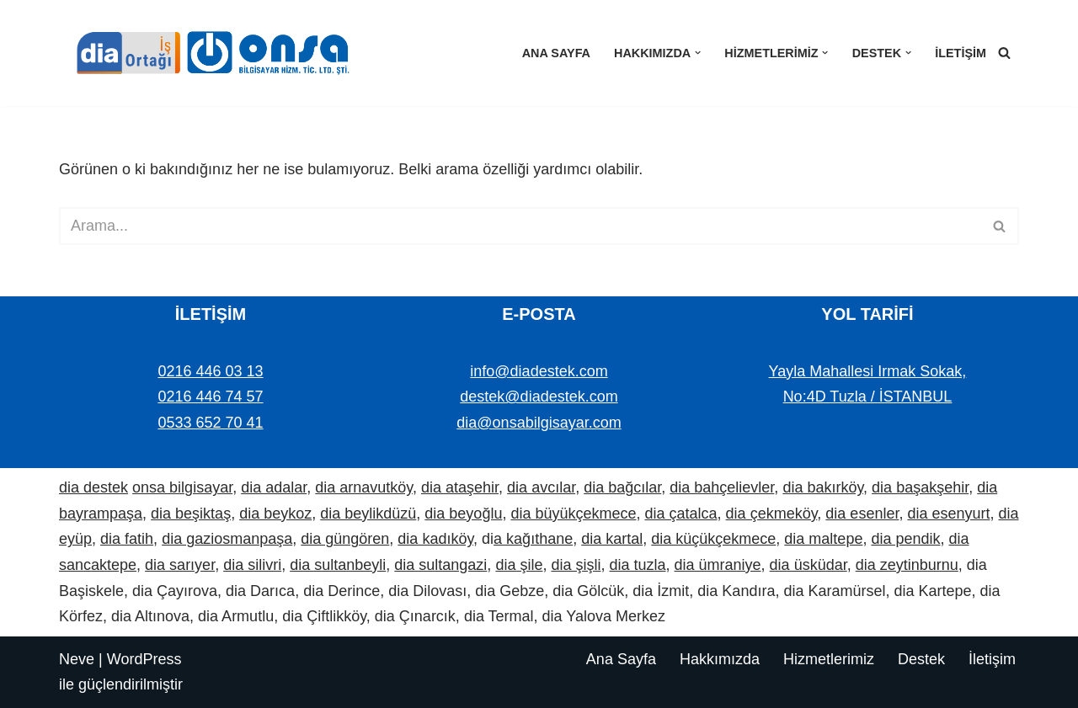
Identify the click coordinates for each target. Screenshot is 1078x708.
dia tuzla (637, 564)
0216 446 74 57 (210, 396)
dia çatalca (681, 513)
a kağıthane (533, 538)
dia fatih (126, 538)
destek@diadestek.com (538, 396)
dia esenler (862, 513)
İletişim (960, 53)
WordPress (144, 659)
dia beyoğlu (463, 513)
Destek (921, 659)
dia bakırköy (822, 487)
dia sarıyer (180, 564)
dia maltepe (823, 538)
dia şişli (575, 564)
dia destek (93, 487)
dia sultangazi (440, 564)
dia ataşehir (460, 487)
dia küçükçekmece (713, 538)
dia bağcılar (622, 487)
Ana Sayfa (556, 53)
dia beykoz (275, 513)
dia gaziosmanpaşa (227, 538)
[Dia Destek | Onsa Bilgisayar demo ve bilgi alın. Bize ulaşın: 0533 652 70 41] (206, 53)
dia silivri (252, 564)
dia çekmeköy (772, 513)
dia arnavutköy (364, 487)
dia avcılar (541, 487)
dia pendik (905, 538)
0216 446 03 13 (210, 371)
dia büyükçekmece (573, 513)
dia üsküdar (808, 564)
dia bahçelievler (722, 487)
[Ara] (1004, 52)
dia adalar (274, 487)
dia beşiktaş (191, 513)
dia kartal (612, 538)
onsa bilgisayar (182, 487)
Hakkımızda (720, 659)
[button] (698, 53)
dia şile (518, 564)
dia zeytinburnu (907, 564)
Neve (76, 659)
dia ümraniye (718, 564)
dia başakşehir (920, 487)
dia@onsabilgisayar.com (538, 422)
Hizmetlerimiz (828, 659)
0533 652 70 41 (210, 422)
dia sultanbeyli (338, 564)
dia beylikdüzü (368, 513)
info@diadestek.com (538, 371)
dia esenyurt (948, 513)
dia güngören (345, 538)
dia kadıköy (435, 538)
